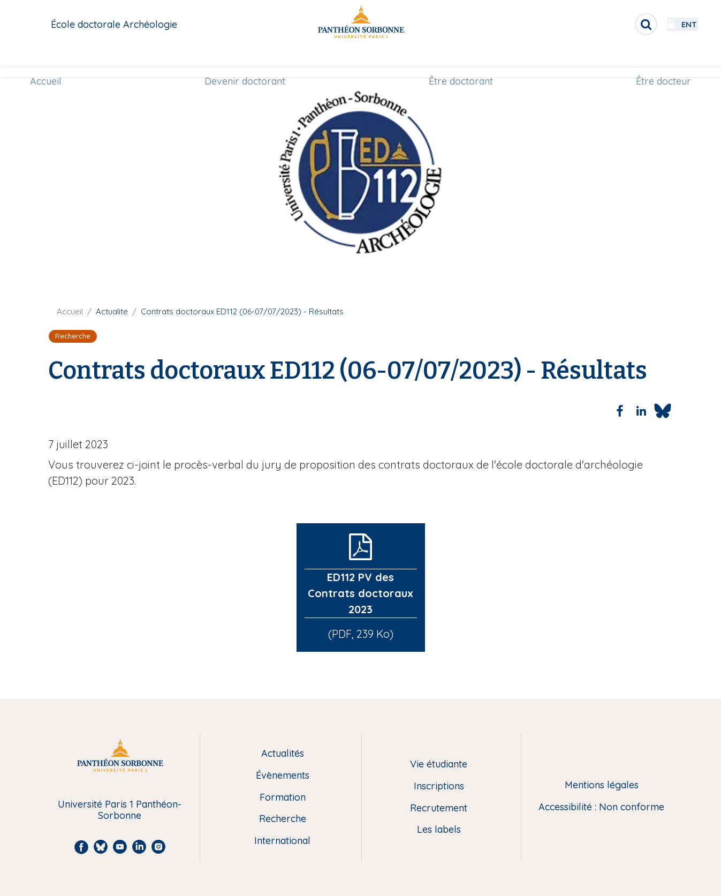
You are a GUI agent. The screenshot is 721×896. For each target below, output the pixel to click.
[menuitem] (50, 62)
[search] (617, 24)
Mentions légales (602, 785)
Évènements (282, 775)
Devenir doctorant (246, 62)
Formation (283, 797)
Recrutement (438, 808)
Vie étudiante (438, 764)
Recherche (282, 819)
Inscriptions (439, 786)
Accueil (50, 62)
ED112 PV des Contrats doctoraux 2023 (360, 593)
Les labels (439, 829)
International (282, 841)
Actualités (282, 753)
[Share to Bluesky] (662, 410)
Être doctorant (459, 62)
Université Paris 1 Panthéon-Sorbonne (119, 810)
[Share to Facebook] (619, 410)
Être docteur (658, 62)
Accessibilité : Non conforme (601, 807)
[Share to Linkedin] (641, 410)
